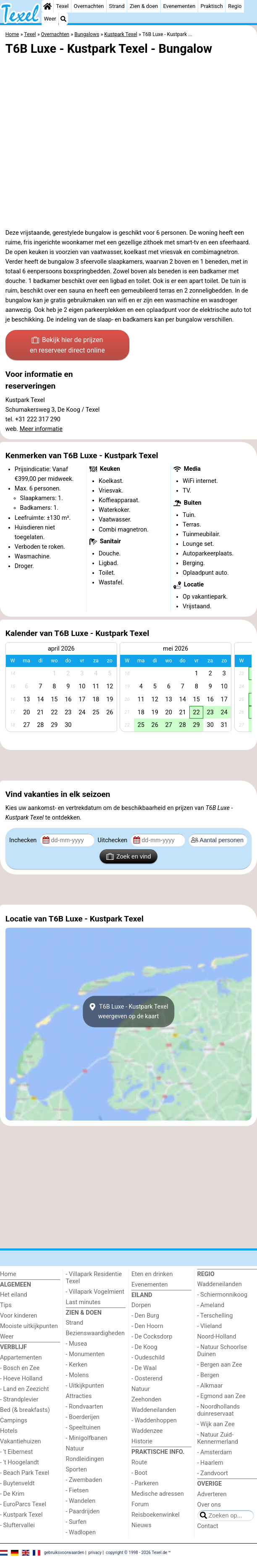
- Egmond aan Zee (221, 1396)
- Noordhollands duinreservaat (218, 1410)
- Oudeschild (148, 1357)
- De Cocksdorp (151, 1336)
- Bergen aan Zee (219, 1364)
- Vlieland (209, 1326)
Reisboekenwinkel (155, 1514)
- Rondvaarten (84, 1406)
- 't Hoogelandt (19, 1462)
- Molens (77, 1375)
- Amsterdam (214, 1452)
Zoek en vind (128, 856)
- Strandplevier (19, 1399)
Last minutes (83, 1302)
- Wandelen (81, 1501)
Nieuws (141, 1525)
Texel (62, 6)
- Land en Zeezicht (24, 1389)
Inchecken (23, 840)
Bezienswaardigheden (95, 1333)
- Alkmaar (210, 1385)
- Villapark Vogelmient (95, 1291)
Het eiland (13, 1294)
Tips (6, 1305)
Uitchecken (112, 840)
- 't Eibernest (16, 1452)
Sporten (76, 1469)
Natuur (75, 1448)
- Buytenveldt (17, 1483)
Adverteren (212, 1494)
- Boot (139, 1472)
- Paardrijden (83, 1511)
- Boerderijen (83, 1417)
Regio (234, 6)
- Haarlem (210, 1462)
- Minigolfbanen (87, 1438)
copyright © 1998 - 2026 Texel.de (136, 1552)
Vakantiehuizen (20, 1441)
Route (139, 1462)
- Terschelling (215, 1315)
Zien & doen (144, 6)
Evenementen (179, 6)
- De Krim (12, 1493)
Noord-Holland (216, 1336)
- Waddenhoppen (154, 1420)
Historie (141, 1441)
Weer (50, 19)
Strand (117, 6)
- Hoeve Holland (21, 1378)
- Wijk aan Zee (216, 1424)
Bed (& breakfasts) (25, 1410)
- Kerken (77, 1364)
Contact (207, 1526)
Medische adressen (157, 1493)
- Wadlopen (81, 1532)
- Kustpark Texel (21, 1514)
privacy (95, 1552)
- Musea (76, 1343)
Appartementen (21, 1357)
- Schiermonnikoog (222, 1294)
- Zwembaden (84, 1480)
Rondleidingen (85, 1459)
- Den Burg (145, 1315)
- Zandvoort (212, 1473)
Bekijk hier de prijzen (67, 346)
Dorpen (141, 1305)
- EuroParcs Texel (23, 1504)
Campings (13, 1420)
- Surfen (76, 1522)
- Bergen (208, 1375)
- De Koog (144, 1347)
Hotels (9, 1431)
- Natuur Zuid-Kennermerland (217, 1438)
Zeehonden (146, 1399)
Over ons (209, 1504)
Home (8, 1274)
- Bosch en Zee (19, 1368)
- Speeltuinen (83, 1427)
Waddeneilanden (153, 1410)
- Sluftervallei (17, 1525)
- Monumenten (85, 1354)
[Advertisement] (128, 765)
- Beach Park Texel (24, 1472)
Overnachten (89, 6)
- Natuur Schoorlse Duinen (222, 1351)
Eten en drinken (152, 1274)
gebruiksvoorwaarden (64, 1552)
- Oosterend (147, 1378)
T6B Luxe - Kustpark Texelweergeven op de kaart (128, 1011)
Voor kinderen (18, 1315)
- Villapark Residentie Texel (94, 1278)
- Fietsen (77, 1490)
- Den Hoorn (147, 1326)
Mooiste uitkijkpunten (29, 1326)
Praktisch (212, 6)
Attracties (79, 1396)
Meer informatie (41, 429)
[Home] (47, 6)
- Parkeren (144, 1483)
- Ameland (211, 1305)
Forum (140, 1504)
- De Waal (144, 1368)
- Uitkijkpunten (85, 1385)
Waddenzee (147, 1431)
